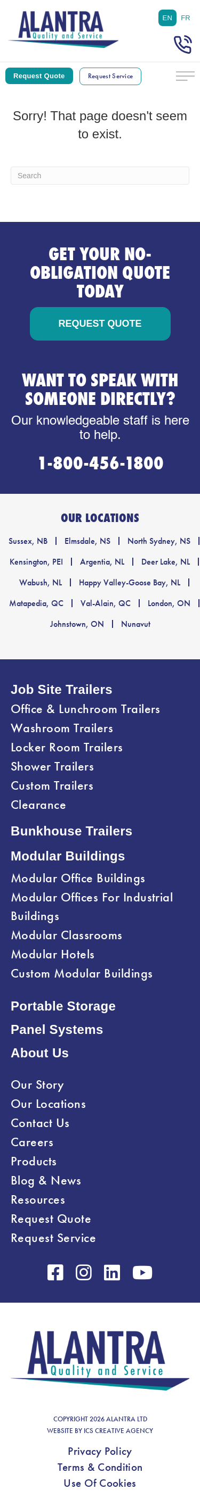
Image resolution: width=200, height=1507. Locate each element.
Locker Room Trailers (67, 747)
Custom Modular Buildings (82, 973)
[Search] (100, 176)
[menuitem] (167, 18)
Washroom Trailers (62, 728)
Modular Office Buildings (78, 878)
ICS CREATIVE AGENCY (118, 1431)
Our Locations (48, 1103)
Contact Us (40, 1122)
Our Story (37, 1084)
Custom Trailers (52, 785)
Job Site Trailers (62, 689)
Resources (38, 1199)
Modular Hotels (53, 954)
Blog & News (46, 1180)
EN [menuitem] (168, 18)
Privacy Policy (100, 1451)
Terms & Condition (100, 1467)
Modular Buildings (68, 856)
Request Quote (51, 1218)
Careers (32, 1142)
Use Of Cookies (99, 1483)
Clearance (38, 804)
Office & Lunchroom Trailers (86, 708)
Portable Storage (63, 1006)
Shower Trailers (52, 766)
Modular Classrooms (67, 935)
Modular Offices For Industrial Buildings (92, 906)
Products (34, 1161)
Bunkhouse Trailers (72, 831)
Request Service (53, 1237)
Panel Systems (57, 1029)
